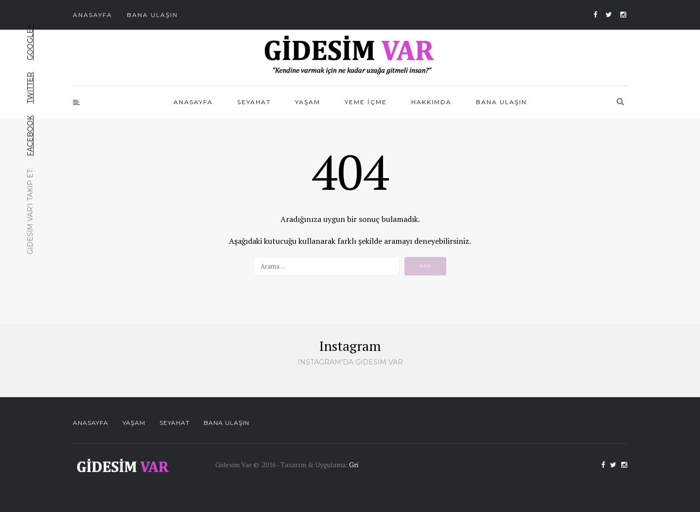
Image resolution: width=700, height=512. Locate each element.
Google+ (30, 42)
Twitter (30, 88)
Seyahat (254, 102)
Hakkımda (431, 102)
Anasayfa (92, 14)
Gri (353, 464)
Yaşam (307, 102)
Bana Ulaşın (152, 14)
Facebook (30, 135)
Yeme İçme (366, 102)
